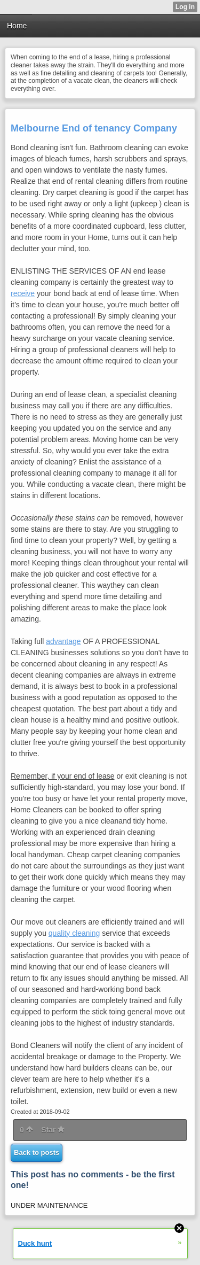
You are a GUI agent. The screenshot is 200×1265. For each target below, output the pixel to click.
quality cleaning (74, 933)
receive (23, 293)
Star (53, 1130)
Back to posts (36, 1152)
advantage (63, 641)
